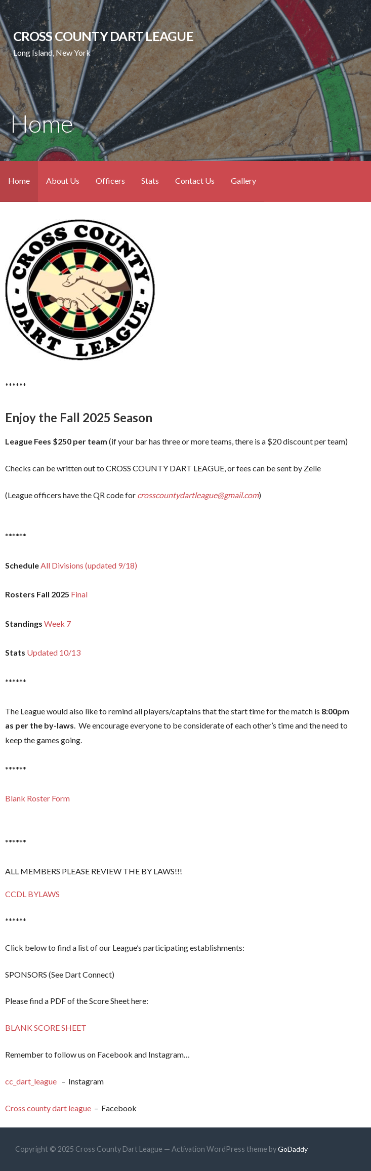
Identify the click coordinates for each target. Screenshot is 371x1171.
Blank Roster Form (37, 798)
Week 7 (57, 623)
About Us (62, 180)
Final (79, 594)
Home (19, 180)
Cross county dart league (48, 1108)
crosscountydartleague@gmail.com (198, 495)
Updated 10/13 (53, 652)
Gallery (243, 180)
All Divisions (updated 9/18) (88, 565)
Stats (150, 180)
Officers (110, 180)
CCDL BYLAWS (32, 894)
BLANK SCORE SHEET (46, 1027)
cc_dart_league (31, 1081)
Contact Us (195, 180)
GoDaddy (293, 1149)
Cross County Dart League (103, 36)
